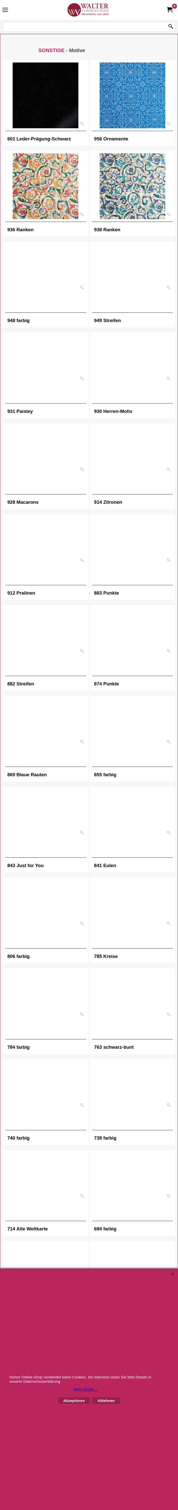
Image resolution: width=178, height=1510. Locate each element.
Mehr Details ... (86, 1389)
